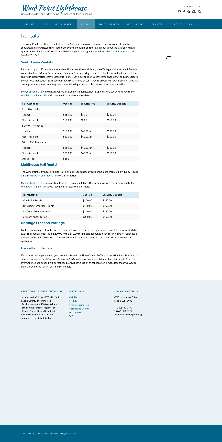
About (29, 24)
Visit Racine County (79, 308)
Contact (176, 24)
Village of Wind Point (79, 304)
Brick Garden (64, 24)
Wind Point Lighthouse (53, 7)
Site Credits (75, 312)
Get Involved (135, 24)
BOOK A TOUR (192, 6)
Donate (157, 24)
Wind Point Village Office (35, 95)
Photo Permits (109, 24)
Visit (44, 24)
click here (34, 91)
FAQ (191, 24)
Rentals (86, 24)
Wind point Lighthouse (40, 175)
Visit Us (73, 297)
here (116, 237)
